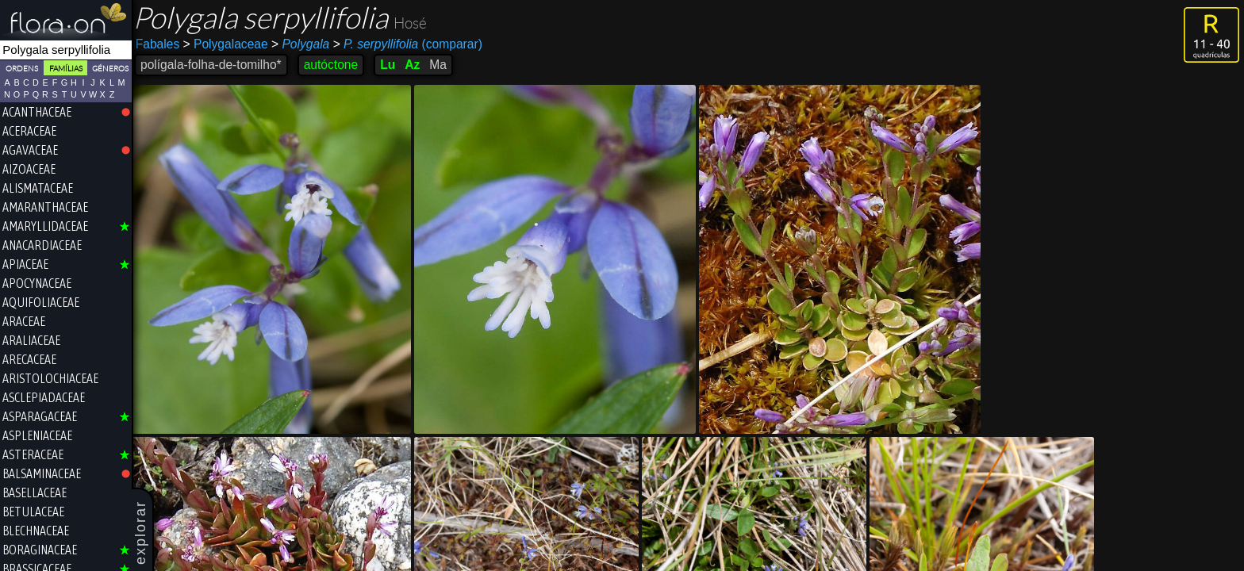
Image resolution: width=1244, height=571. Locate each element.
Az (416, 64)
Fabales (161, 44)
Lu (391, 64)
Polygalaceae (229, 44)
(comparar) (411, 44)
